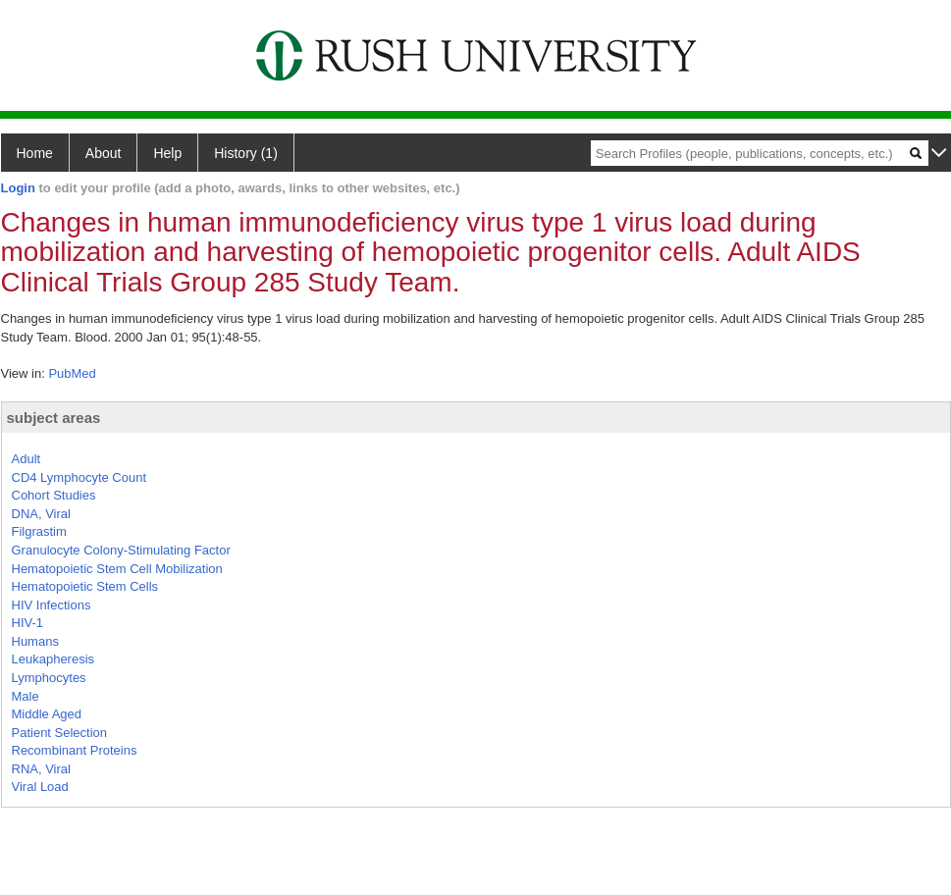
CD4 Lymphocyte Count (79, 477)
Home (35, 153)
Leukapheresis (53, 659)
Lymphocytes (49, 677)
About (103, 153)
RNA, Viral (41, 769)
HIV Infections (51, 605)
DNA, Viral (41, 513)
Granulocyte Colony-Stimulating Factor (121, 550)
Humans (35, 641)
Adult (26, 458)
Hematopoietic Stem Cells (85, 586)
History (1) (246, 153)
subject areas (54, 417)
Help (167, 153)
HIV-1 (28, 622)
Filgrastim (39, 531)
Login (18, 188)
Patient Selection (60, 732)
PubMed (71, 373)
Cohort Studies (54, 495)
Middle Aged (47, 714)
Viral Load (40, 786)
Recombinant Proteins (74, 750)
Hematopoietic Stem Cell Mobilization (117, 568)
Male (25, 696)
